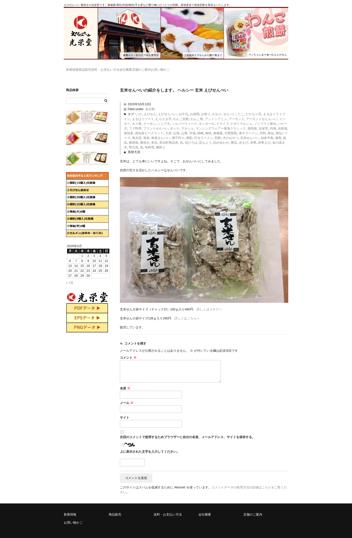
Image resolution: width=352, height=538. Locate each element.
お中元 (183, 107)
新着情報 (74, 67)
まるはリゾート (143, 112)
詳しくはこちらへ (187, 312)
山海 (176, 126)
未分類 (150, 102)
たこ (241, 107)
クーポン (149, 117)
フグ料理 (135, 122)
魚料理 (149, 141)
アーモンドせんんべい (261, 112)
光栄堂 (263, 122)
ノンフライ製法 (265, 117)
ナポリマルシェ (241, 117)
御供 (208, 126)
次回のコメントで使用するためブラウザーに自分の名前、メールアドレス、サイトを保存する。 (187, 430)
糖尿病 (133, 136)
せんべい (229, 107)
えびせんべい (167, 107)
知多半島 (267, 131)
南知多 (128, 126)
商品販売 (96, 67)
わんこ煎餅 (181, 112)
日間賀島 (230, 126)
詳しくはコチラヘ (209, 303)
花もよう (205, 136)
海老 (146, 131)
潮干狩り (178, 131)
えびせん (150, 107)
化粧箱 (282, 122)
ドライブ (222, 117)
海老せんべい (160, 131)
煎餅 (218, 131)
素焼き (145, 136)
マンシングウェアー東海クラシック (221, 122)
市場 (192, 126)
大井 (168, 126)
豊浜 (234, 136)
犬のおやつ (230, 131)
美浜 (154, 136)
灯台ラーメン (203, 131)
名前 (125, 382)
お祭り (205, 107)
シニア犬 (163, 117)
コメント (128, 351)
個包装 (252, 122)
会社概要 (156, 67)
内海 (273, 122)
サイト (124, 411)
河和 (263, 126)
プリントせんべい (155, 122)
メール (126, 396)
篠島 (278, 131)
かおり (217, 107)
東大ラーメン (248, 126)
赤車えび (264, 136)
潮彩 (189, 131)
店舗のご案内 (180, 67)
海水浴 (136, 131)
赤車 (253, 136)
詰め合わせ (221, 136)
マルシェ (187, 122)
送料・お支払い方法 (126, 67)
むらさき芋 (164, 112)
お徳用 (194, 107)
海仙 (270, 126)
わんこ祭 (197, 112)
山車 (184, 126)
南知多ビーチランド (149, 126)
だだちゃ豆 (253, 107)
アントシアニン (216, 112)
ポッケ (174, 122)
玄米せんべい (249, 131)
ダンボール (206, 117)
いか (139, 107)
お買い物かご (208, 67)
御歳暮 (218, 126)
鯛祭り (160, 141)
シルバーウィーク (184, 117)
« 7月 (69, 276)
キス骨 (136, 117)
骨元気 (133, 141)
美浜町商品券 (168, 136)
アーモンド (236, 112)
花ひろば (191, 136)
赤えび (243, 136)
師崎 (200, 126)
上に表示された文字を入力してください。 (150, 445)
